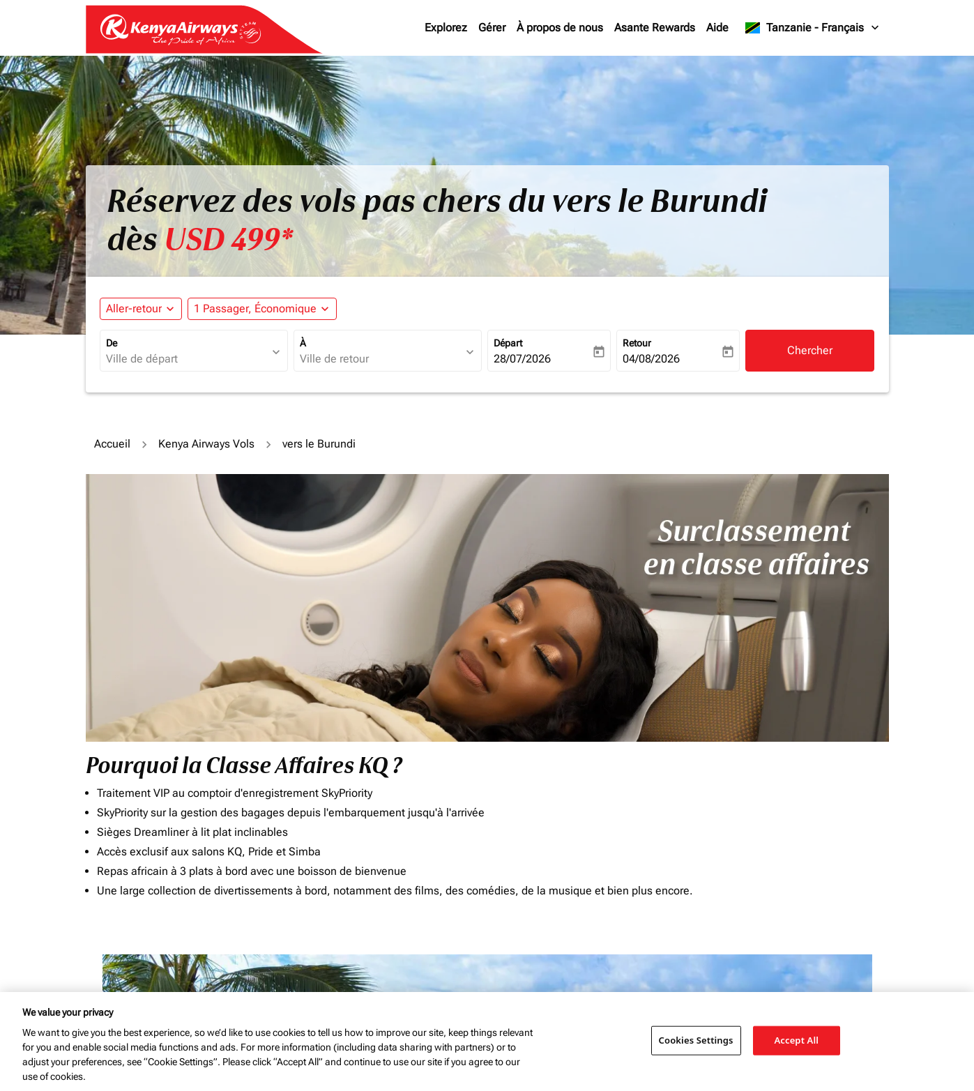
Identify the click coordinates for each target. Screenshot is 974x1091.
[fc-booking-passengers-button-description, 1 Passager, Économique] (255, 308)
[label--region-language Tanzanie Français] (812, 28)
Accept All (796, 1040)
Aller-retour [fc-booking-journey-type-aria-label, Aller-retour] (134, 308)
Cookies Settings (696, 1040)
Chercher (809, 350)
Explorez (446, 27)
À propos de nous (560, 27)
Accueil (112, 443)
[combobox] (187, 359)
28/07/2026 (522, 358)
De (111, 343)
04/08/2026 (651, 358)
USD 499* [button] (228, 240)
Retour (637, 343)
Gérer (491, 27)
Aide (717, 27)
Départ (508, 343)
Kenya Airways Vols (206, 443)
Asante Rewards (654, 27)
